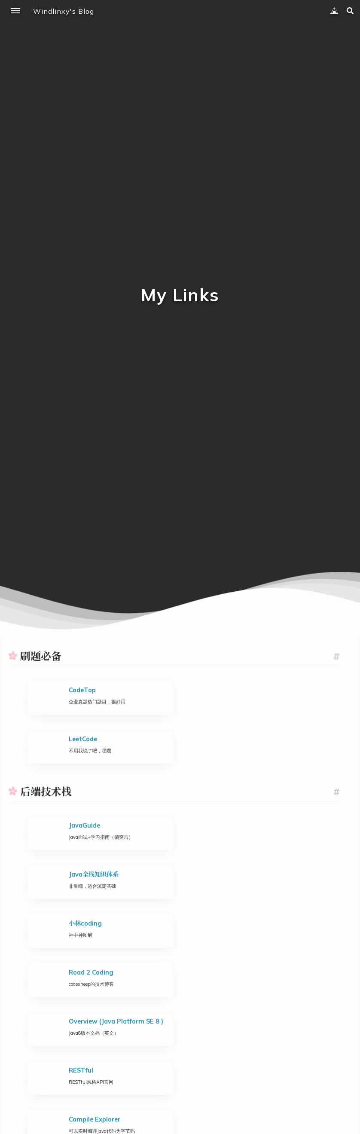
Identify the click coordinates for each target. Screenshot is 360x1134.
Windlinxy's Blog (63, 11)
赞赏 (180, 1083)
